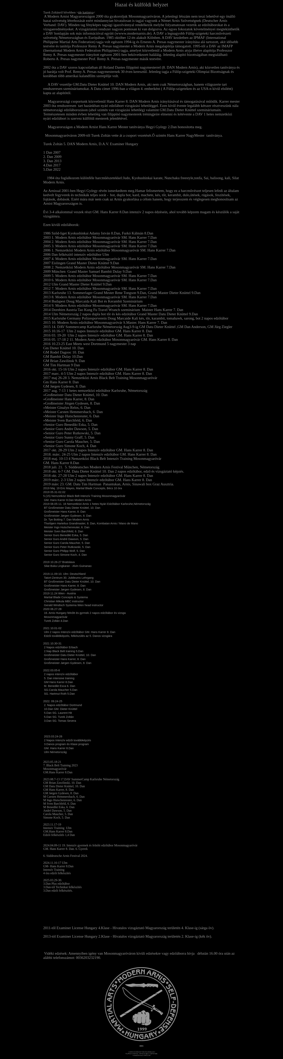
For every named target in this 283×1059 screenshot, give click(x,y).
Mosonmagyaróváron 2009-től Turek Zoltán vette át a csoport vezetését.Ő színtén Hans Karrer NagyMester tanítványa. (134, 135)
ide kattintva (85, 12)
